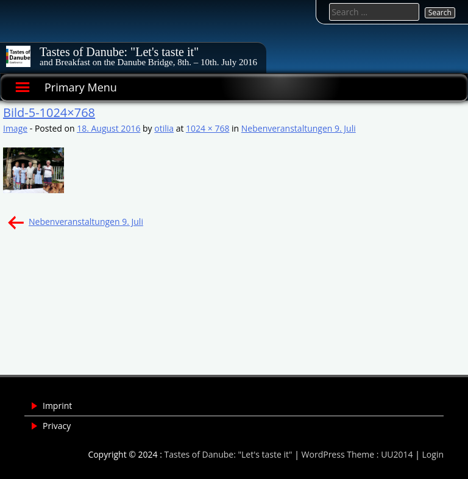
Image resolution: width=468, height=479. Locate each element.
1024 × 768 (207, 128)
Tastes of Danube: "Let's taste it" (119, 52)
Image (15, 128)
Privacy (57, 425)
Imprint (57, 405)
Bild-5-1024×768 (49, 112)
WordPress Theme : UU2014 (357, 454)
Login (433, 454)
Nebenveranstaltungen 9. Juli (298, 128)
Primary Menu (80, 87)
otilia (164, 128)
